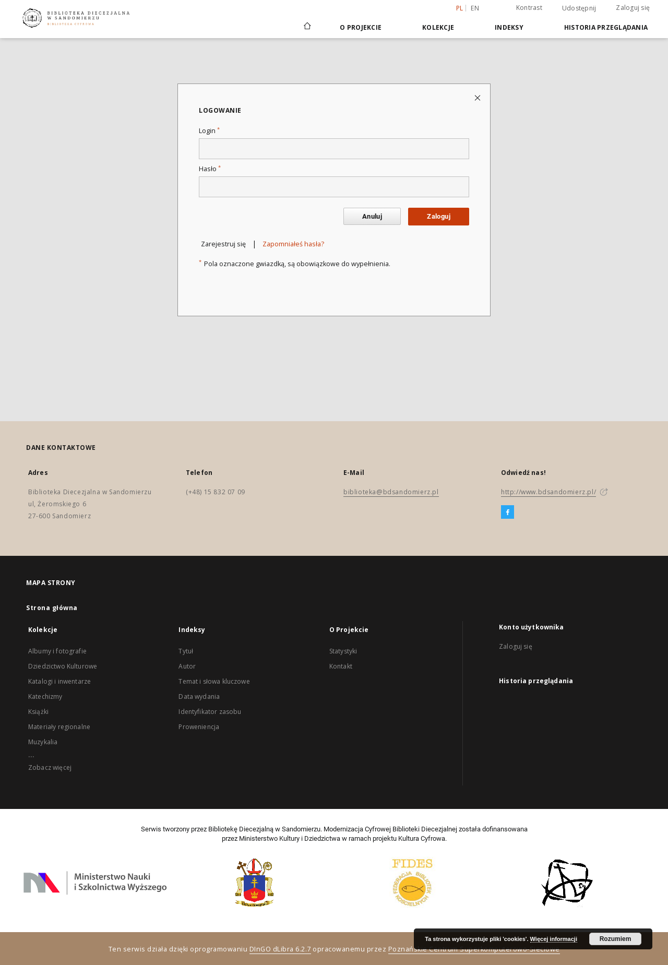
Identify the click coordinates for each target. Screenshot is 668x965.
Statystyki (343, 651)
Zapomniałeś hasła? (293, 244)
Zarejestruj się (223, 244)
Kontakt (340, 666)
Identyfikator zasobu (209, 711)
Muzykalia (42, 741)
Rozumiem (615, 939)
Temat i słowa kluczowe (213, 681)
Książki (38, 711)
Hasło (210, 168)
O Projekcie (360, 27)
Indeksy (509, 27)
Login (209, 130)
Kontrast (529, 7)
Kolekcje (438, 27)
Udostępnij (579, 8)
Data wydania (199, 696)
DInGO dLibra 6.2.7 (280, 949)
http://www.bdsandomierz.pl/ (548, 491)
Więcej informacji (553, 939)
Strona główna (52, 607)
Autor (187, 666)
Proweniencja (198, 726)
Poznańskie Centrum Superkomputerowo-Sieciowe (474, 949)
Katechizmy (45, 696)
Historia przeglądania (606, 27)
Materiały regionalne (59, 726)
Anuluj (372, 216)
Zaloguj (438, 216)
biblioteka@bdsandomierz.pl (391, 491)
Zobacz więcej (49, 767)
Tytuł (185, 651)
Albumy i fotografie (57, 651)
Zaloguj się (633, 7)
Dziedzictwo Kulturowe (62, 666)
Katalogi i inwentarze (59, 681)
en (475, 8)
